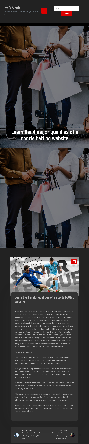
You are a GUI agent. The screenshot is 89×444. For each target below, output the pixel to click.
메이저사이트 (44, 347)
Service (39, 306)
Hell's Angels (12, 7)
